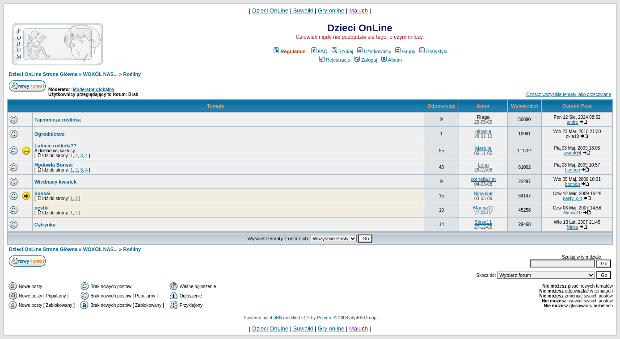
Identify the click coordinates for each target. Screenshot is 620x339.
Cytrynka (44, 224)
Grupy (405, 51)
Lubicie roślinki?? (55, 145)
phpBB (275, 317)
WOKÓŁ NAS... (100, 74)
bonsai (42, 193)
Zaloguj (365, 60)
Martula (483, 148)
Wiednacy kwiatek (55, 181)
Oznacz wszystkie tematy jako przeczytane (568, 94)
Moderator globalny (93, 89)
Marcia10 (483, 207)
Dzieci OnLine (270, 10)
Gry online (331, 10)
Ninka (572, 227)
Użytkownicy (374, 51)
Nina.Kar (483, 193)
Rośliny (132, 74)
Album (391, 60)
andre (572, 122)
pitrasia (483, 131)
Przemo (324, 317)
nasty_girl (572, 198)
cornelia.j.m (483, 179)
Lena (483, 164)
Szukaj (342, 51)
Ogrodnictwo (49, 134)
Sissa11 (483, 222)
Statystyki (433, 51)
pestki (41, 207)
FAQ (319, 51)
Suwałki (302, 10)
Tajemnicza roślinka (57, 119)
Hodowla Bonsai (53, 164)
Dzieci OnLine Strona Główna (43, 74)
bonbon (572, 169)
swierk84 (572, 153)
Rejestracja (334, 60)
